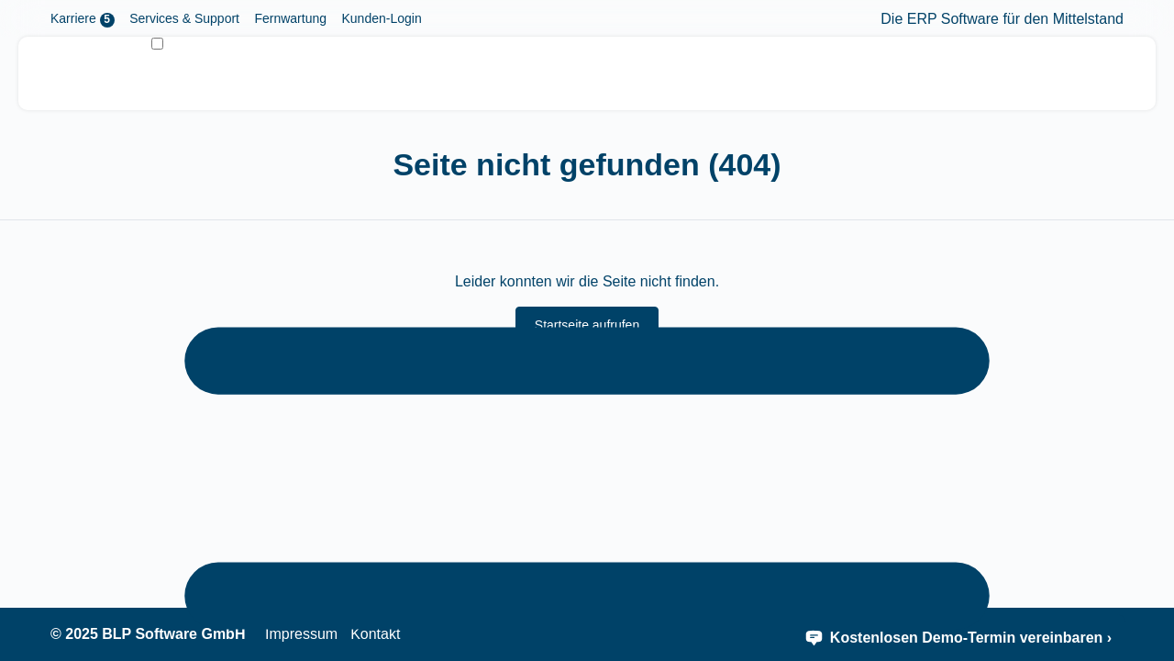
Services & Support (184, 18)
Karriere (82, 19)
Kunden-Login (381, 18)
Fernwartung (290, 18)
